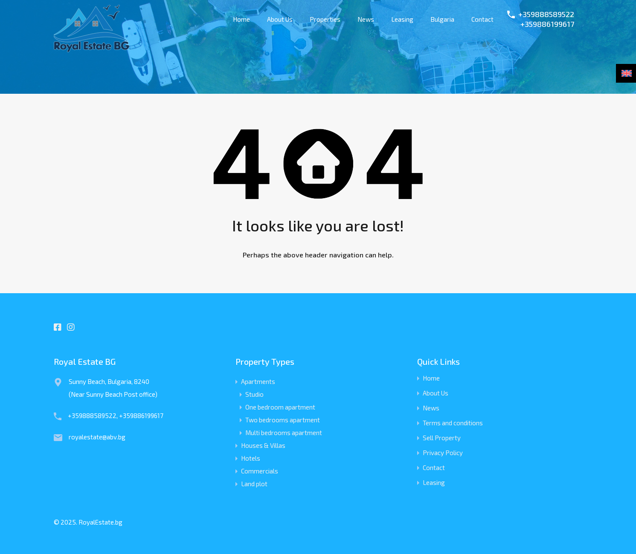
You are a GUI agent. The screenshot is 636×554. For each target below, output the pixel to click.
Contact (482, 19)
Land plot (254, 484)
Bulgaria (442, 19)
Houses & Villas (263, 445)
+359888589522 (546, 14)
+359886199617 (547, 24)
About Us (280, 19)
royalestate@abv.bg (97, 437)
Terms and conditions (453, 423)
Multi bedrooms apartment (283, 432)
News (365, 19)
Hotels (250, 458)
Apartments (258, 381)
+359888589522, (93, 415)
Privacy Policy (443, 453)
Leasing (402, 19)
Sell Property (442, 438)
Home (241, 19)
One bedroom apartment (280, 407)
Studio (254, 394)
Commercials (259, 471)
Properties (325, 19)
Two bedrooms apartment (282, 420)
